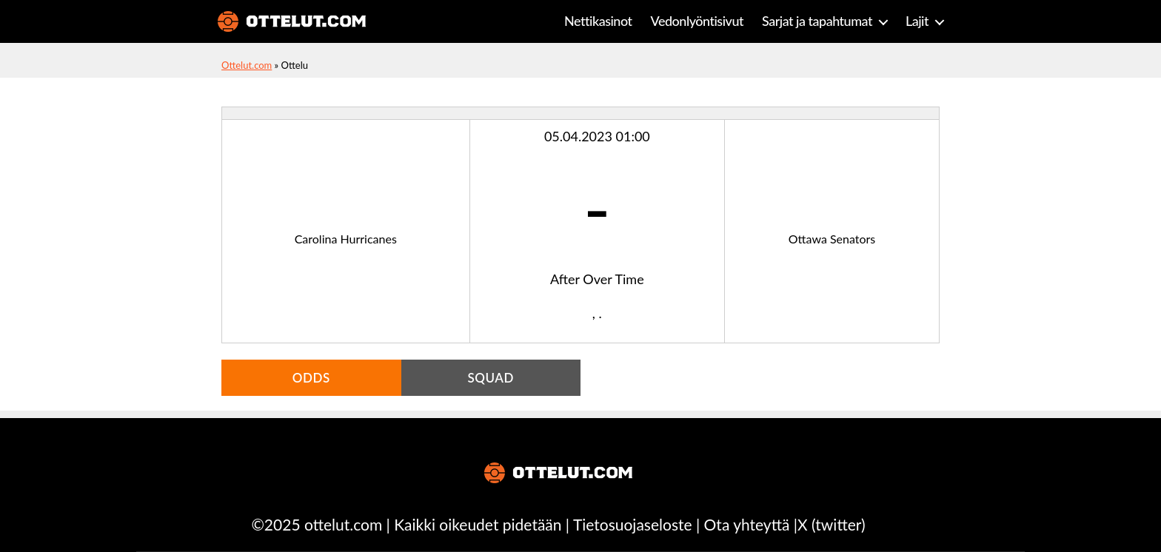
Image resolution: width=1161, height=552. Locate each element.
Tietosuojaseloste (632, 524)
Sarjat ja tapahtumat (817, 21)
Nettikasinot (598, 21)
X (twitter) (831, 524)
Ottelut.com (246, 65)
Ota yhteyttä (747, 524)
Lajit (917, 21)
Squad (490, 378)
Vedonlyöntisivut (697, 21)
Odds (311, 378)
